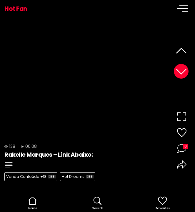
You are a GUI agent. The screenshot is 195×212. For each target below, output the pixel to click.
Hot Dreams (78, 176)
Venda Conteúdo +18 (31, 176)
